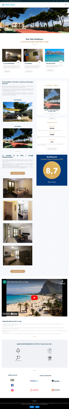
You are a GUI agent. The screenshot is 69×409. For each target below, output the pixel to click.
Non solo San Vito (50, 63)
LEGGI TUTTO (51, 118)
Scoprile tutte (7, 71)
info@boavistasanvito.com (15, 1)
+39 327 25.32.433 (5, 1)
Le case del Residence (9, 63)
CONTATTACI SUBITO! (17, 173)
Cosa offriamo (28, 63)
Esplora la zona (50, 70)
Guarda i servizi (29, 71)
